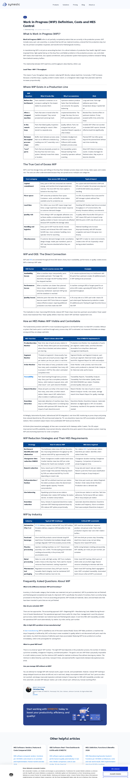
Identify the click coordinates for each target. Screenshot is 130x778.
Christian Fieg (29, 29)
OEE (30, 259)
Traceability (28, 377)
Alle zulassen (115, 406)
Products (56, 5)
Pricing (75, 5)
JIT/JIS (37, 525)
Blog (83, 5)
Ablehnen (115, 416)
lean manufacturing (31, 630)
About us (92, 5)
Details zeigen (92, 442)
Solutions (66, 5)
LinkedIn (35, 695)
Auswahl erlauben (115, 411)
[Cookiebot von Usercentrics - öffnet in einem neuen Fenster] (11, 442)
